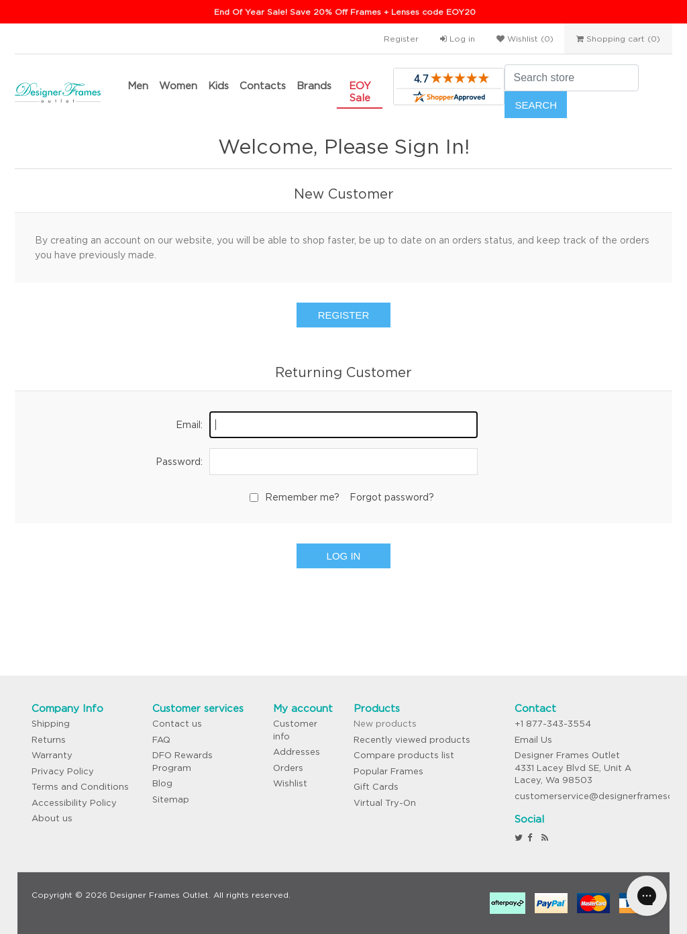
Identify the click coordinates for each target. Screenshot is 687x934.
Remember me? (302, 497)
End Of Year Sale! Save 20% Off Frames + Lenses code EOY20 (345, 11)
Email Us (533, 740)
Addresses (296, 752)
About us (52, 818)
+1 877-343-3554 (553, 724)
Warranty (52, 755)
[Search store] (572, 77)
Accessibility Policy (74, 803)
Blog (162, 783)
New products (385, 724)
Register (401, 38)
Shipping (51, 724)
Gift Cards (376, 787)
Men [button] (137, 85)
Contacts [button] (263, 85)
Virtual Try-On (385, 803)
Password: (179, 461)
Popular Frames (388, 771)
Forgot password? (392, 497)
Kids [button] (218, 85)
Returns (49, 740)
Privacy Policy (63, 771)
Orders (288, 768)
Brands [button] (314, 85)
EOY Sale (360, 91)
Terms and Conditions (80, 787)
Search (536, 105)
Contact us (177, 724)
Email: (189, 424)
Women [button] (178, 85)
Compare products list (404, 755)
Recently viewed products (412, 740)
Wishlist (290, 783)
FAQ (161, 740)
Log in (457, 38)
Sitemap (170, 799)
